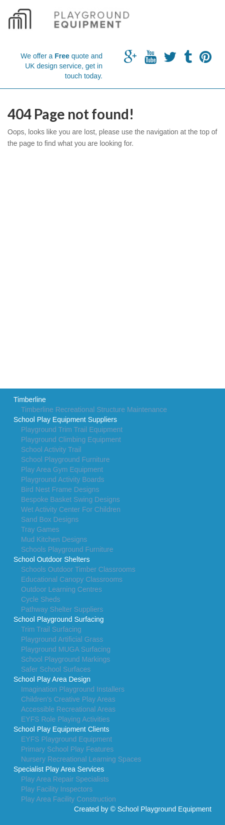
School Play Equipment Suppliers (65, 419)
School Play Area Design (52, 679)
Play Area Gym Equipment (62, 469)
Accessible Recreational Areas (68, 709)
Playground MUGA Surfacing (65, 649)
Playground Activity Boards (62, 479)
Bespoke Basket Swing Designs (70, 499)
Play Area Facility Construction (68, 799)
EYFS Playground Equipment (66, 739)
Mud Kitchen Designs (54, 539)
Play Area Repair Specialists (65, 779)
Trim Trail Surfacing (51, 629)
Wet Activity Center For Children (70, 509)
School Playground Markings (65, 659)
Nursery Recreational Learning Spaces (81, 759)
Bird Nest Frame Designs (60, 489)
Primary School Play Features (67, 749)
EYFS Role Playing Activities (65, 719)
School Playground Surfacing (59, 619)
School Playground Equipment (165, 809)
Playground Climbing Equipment (71, 439)
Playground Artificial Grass (62, 639)
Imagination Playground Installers (72, 689)
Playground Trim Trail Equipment (71, 429)
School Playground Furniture (65, 459)
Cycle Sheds (40, 599)
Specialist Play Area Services (59, 769)
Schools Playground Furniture (67, 549)
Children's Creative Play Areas (68, 699)
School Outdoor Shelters (52, 559)
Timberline (30, 400)
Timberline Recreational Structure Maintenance (94, 409)
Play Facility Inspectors (56, 789)
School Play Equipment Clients (61, 729)
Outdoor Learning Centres (61, 589)
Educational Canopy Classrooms (71, 579)
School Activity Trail (51, 449)
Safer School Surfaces (55, 669)
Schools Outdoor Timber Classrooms (78, 569)
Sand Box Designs (49, 519)
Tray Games (40, 529)
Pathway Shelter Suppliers (62, 609)
